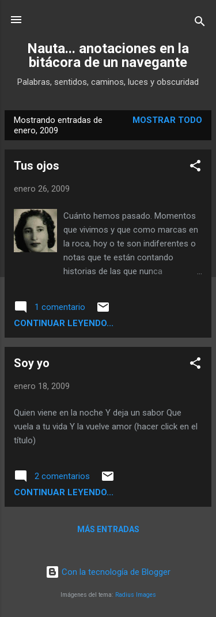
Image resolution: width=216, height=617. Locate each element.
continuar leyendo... (63, 323)
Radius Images (135, 595)
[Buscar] (200, 23)
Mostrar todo (167, 120)
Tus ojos (36, 166)
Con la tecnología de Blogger (108, 572)
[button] (195, 168)
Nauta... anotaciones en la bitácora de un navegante (108, 55)
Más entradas (108, 529)
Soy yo (32, 363)
